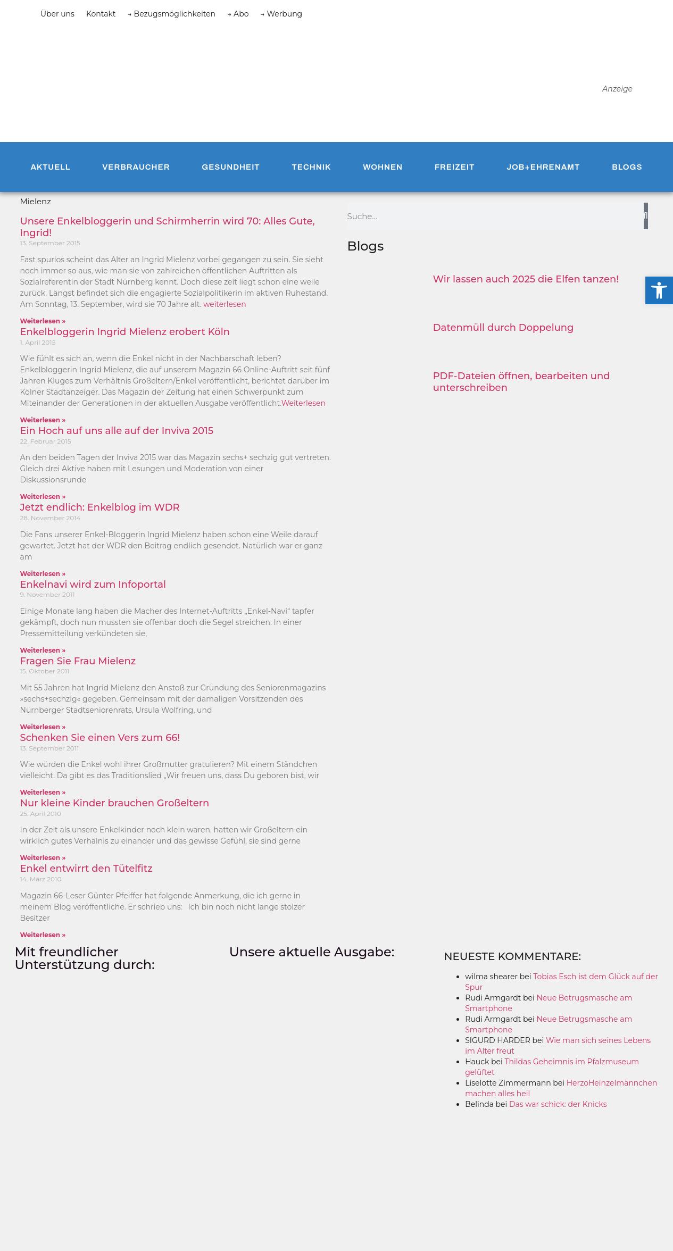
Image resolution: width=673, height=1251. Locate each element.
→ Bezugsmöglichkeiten (172, 14)
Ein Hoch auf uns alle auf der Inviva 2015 (117, 431)
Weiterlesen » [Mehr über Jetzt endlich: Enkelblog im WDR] (43, 574)
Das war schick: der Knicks (558, 1104)
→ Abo (237, 14)
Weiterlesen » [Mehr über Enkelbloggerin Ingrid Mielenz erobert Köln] (43, 420)
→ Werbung (281, 14)
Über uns (57, 14)
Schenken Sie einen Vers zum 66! (100, 738)
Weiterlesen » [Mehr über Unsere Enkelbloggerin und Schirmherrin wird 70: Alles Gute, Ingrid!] (43, 321)
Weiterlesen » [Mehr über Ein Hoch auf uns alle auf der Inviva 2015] (43, 497)
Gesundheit (231, 167)
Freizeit (455, 167)
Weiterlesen (303, 403)
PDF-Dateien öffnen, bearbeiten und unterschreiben (521, 382)
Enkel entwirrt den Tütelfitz (86, 868)
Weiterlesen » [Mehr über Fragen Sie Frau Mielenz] (43, 727)
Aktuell (50, 167)
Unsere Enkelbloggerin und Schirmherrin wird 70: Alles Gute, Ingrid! (167, 227)
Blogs (627, 167)
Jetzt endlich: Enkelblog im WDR (100, 507)
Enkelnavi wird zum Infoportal (93, 584)
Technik (311, 167)
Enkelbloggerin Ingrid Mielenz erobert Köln (125, 332)
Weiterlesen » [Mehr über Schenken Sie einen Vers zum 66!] (43, 792)
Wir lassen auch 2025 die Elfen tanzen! (526, 279)
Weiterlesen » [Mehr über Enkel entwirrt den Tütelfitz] (43, 935)
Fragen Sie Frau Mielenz (78, 661)
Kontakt (101, 14)
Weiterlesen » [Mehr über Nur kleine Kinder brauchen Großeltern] (43, 858)
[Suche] (646, 216)
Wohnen (383, 167)
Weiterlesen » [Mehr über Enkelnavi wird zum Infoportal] (43, 650)
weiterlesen (224, 304)
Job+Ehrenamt (543, 167)
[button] (659, 290)
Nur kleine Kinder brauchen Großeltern (115, 803)
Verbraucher (136, 167)
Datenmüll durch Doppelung (503, 327)
